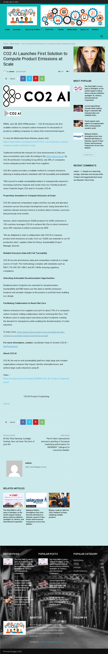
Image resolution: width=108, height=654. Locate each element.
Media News (14, 44)
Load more (89, 155)
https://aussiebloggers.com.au (35, 467)
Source (6, 403)
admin (11, 71)
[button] (101, 36)
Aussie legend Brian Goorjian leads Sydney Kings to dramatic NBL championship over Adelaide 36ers (93, 110)
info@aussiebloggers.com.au (51, 642)
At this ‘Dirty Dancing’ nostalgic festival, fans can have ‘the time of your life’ (19, 441)
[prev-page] (5, 531)
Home (5, 44)
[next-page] (9, 531)
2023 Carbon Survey (55, 156)
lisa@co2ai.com (10, 346)
